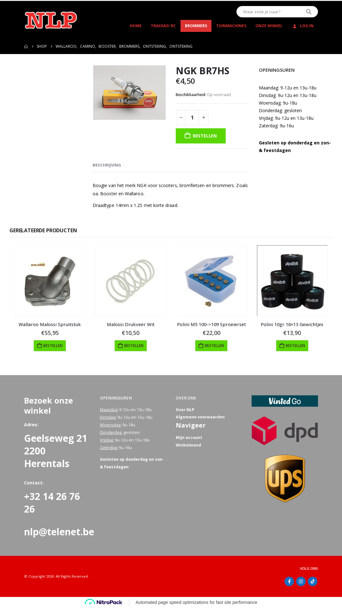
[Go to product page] (50, 280)
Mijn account (189, 438)
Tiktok (312, 581)
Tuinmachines (231, 25)
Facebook (289, 581)
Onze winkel (269, 25)
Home (136, 25)
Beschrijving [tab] (107, 165)
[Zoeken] (309, 11)
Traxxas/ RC (163, 25)
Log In (303, 25)
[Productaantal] (192, 117)
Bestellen (205, 136)
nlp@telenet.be (59, 531)
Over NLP (185, 409)
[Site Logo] (51, 20)
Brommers (196, 25)
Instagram (301, 581)
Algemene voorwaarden (200, 417)
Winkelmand (188, 445)
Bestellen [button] (53, 345)
